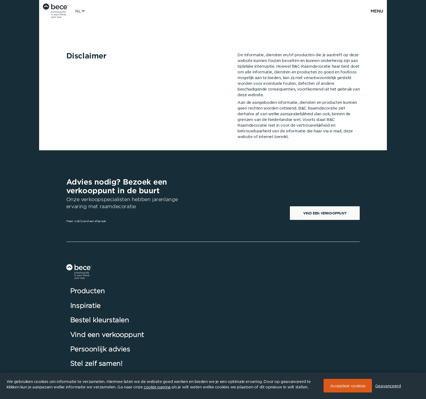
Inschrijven (339, 313)
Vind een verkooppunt (324, 213)
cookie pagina (157, 386)
